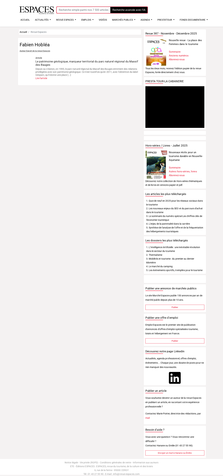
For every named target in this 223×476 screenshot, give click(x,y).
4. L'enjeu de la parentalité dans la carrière (168, 223)
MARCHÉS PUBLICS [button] (123, 19)
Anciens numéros (179, 55)
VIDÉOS (103, 19)
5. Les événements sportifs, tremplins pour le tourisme (174, 270)
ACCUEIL (25, 19)
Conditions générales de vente (115, 462)
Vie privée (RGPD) (89, 462)
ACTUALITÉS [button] (42, 19)
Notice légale (71, 462)
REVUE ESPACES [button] (65, 19)
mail (147, 418)
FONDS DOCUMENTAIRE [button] (193, 19)
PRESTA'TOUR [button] (165, 19)
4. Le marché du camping (159, 266)
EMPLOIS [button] (86, 19)
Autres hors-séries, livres (183, 171)
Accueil (23, 32)
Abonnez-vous (177, 59)
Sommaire (175, 51)
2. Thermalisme (154, 255)
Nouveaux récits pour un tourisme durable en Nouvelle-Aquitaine (186, 156)
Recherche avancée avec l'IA (128, 9)
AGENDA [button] (145, 19)
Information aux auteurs (145, 462)
